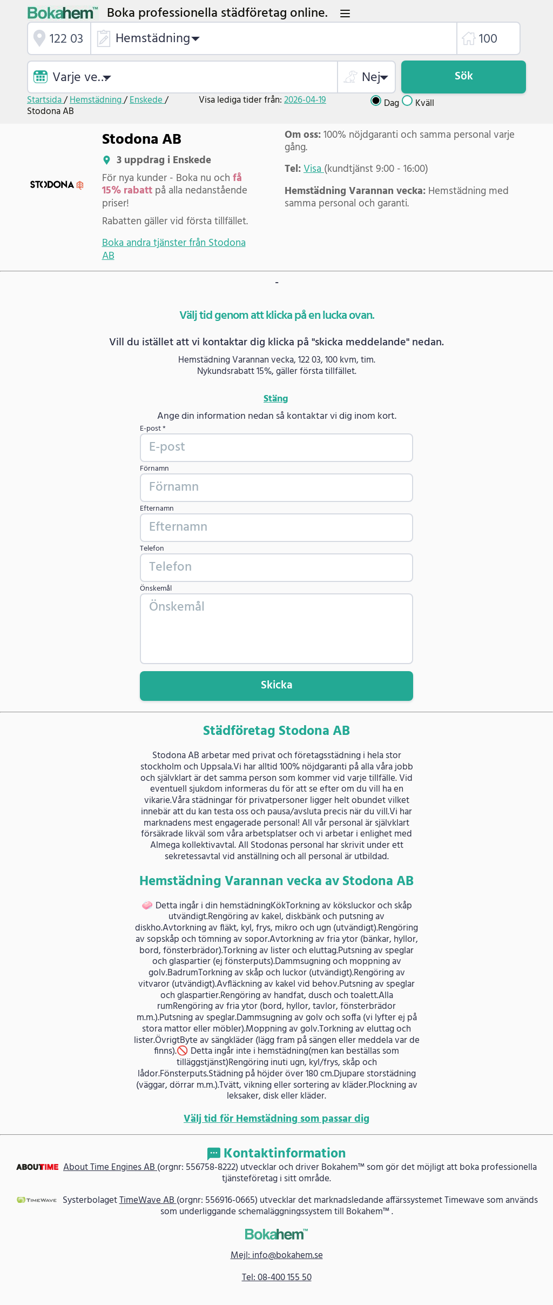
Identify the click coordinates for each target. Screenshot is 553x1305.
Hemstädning (97, 100)
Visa (314, 169)
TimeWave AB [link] (148, 1200)
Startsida (45, 100)
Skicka (277, 685)
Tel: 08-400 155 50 (277, 1277)
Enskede (147, 100)
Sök (464, 76)
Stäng (276, 399)
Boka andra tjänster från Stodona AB (174, 249)
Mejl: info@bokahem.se (277, 1255)
